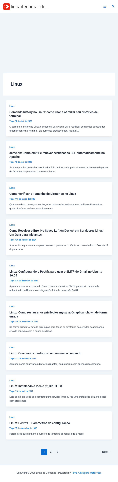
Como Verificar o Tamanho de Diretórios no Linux (42, 193)
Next (106, 451)
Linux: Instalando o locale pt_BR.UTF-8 (35, 386)
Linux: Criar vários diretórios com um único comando (45, 353)
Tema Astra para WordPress (86, 472)
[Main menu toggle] (104, 6)
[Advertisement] (59, 38)
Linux (11, 106)
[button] (113, 7)
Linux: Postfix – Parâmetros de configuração (39, 423)
